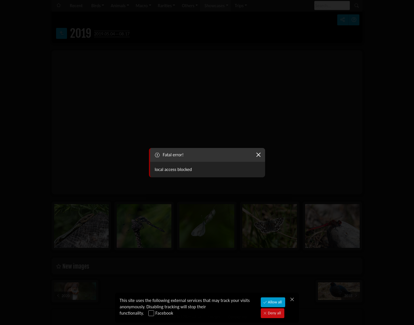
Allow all (274, 302)
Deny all (274, 313)
